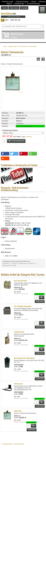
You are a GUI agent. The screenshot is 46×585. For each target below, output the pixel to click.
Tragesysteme (7, 444)
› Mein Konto (14, 8)
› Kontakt (24, 8)
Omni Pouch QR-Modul (20, 281)
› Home (4, 8)
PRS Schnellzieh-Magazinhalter (22, 306)
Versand (29, 136)
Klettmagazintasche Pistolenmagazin (24, 358)
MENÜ (42, 10)
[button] (5, 154)
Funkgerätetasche (19, 332)
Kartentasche (18, 411)
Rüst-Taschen (19, 444)
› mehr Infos (40, 301)
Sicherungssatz (18, 384)
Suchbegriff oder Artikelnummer (15, 26)
